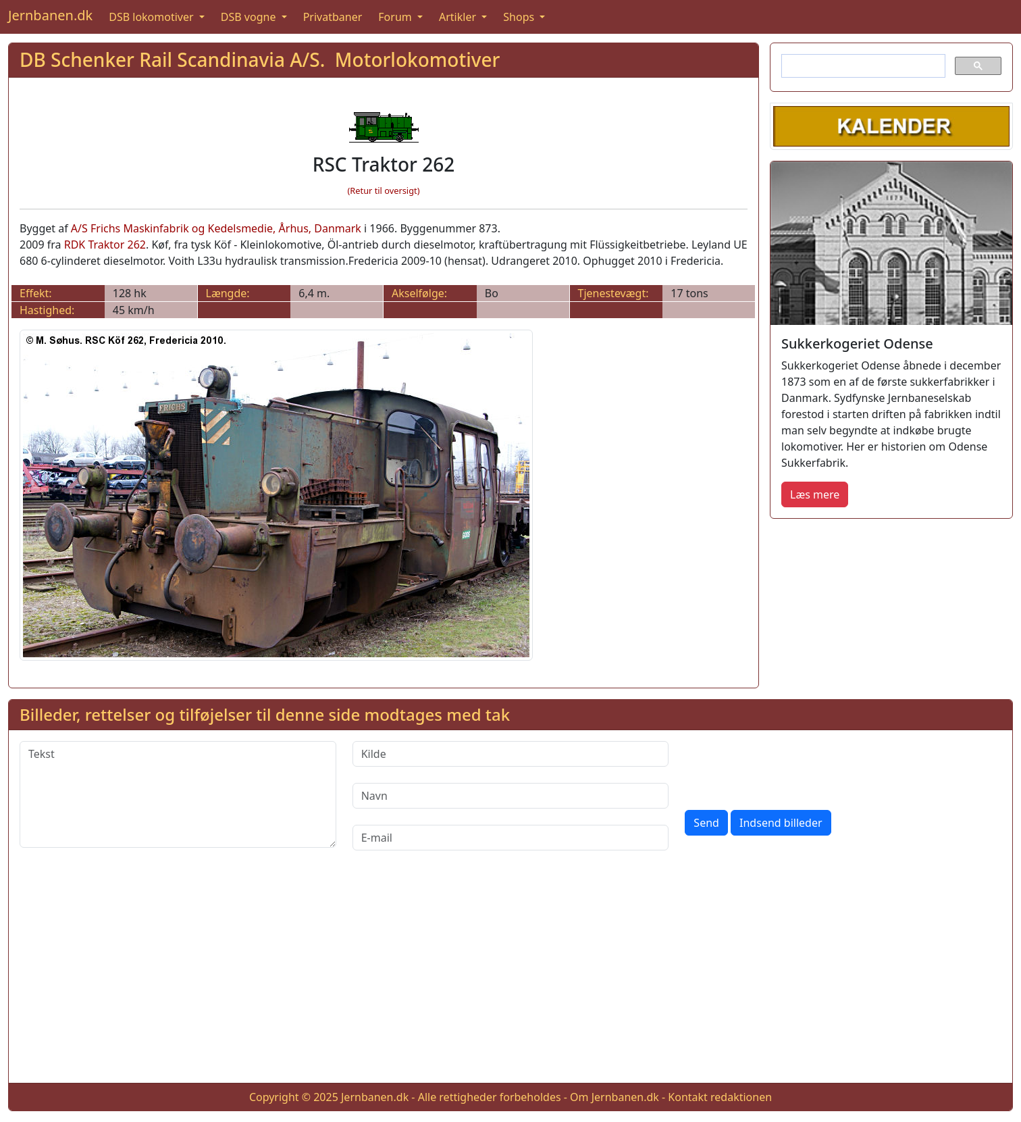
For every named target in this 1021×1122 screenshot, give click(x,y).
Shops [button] (520, 16)
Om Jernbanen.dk (614, 1097)
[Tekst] (178, 794)
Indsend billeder (780, 822)
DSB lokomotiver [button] (153, 16)
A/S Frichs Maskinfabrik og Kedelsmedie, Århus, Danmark (216, 228)
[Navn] (510, 796)
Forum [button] (396, 16)
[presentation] (787, 767)
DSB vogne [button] (250, 16)
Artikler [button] (459, 16)
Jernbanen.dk (50, 15)
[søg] (862, 66)
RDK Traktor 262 (105, 244)
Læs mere (814, 494)
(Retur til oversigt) (384, 190)
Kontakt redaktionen (720, 1097)
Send (706, 822)
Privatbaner (333, 16)
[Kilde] (510, 754)
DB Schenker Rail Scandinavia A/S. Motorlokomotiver (260, 59)
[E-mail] (510, 837)
